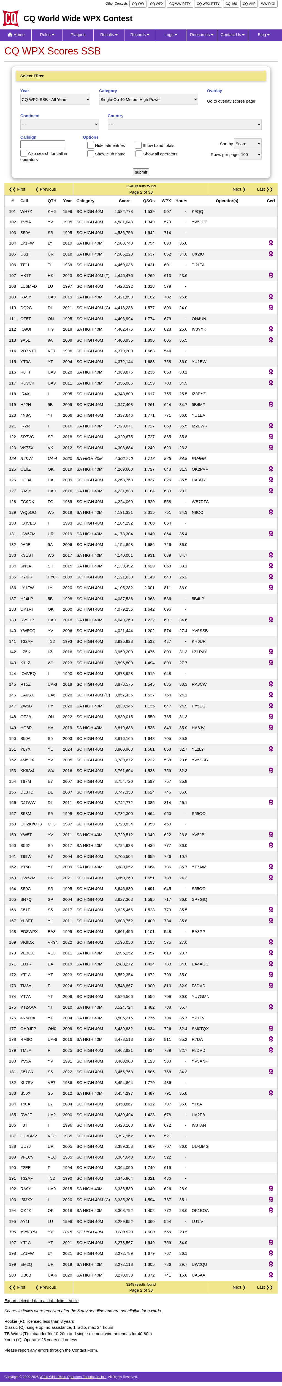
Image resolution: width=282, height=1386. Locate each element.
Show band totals (158, 145)
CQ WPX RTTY (208, 4)
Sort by (226, 143)
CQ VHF (249, 4)
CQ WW (138, 4)
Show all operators (160, 154)
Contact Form (84, 1350)
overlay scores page (236, 101)
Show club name (110, 154)
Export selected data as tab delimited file (41, 1300)
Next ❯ (240, 189)
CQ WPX (157, 4)
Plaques (77, 34)
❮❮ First (17, 189)
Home (16, 34)
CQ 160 (231, 4)
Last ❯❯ (265, 189)
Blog (264, 34)
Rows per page (224, 154)
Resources (201, 34)
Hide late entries (110, 145)
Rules (47, 34)
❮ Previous (45, 189)
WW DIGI (268, 4)
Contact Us (233, 34)
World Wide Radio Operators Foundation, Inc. (73, 1377)
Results (109, 34)
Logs (170, 34)
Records (139, 34)
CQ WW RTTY (180, 4)
